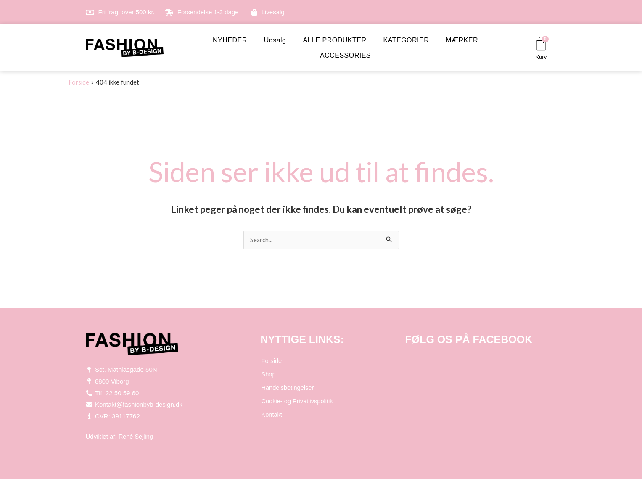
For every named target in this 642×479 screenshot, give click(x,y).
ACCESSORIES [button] (345, 55)
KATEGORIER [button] (406, 40)
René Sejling (136, 436)
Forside (271, 361)
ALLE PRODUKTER (335, 40)
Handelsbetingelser (288, 388)
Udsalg (275, 40)
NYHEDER (230, 40)
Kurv (541, 57)
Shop (268, 374)
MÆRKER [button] (462, 40)
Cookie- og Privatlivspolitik (298, 401)
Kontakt (272, 414)
